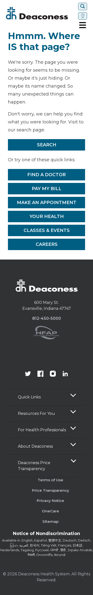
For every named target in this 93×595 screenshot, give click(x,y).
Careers (47, 244)
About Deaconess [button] (35, 446)
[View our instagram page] (53, 374)
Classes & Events (47, 230)
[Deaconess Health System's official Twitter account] (28, 374)
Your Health (47, 216)
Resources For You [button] (36, 413)
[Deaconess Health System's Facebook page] (40, 374)
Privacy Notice (50, 500)
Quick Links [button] (29, 397)
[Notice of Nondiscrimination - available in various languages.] (46, 534)
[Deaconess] (41, 13)
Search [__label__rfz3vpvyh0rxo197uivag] (46, 145)
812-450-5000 (46, 318)
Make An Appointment (46, 202)
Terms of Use (50, 480)
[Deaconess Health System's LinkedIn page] (65, 374)
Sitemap (50, 521)
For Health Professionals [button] (42, 430)
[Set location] (82, 16)
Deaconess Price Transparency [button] (34, 465)
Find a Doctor (46, 174)
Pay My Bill (47, 188)
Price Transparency (50, 490)
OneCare (50, 511)
